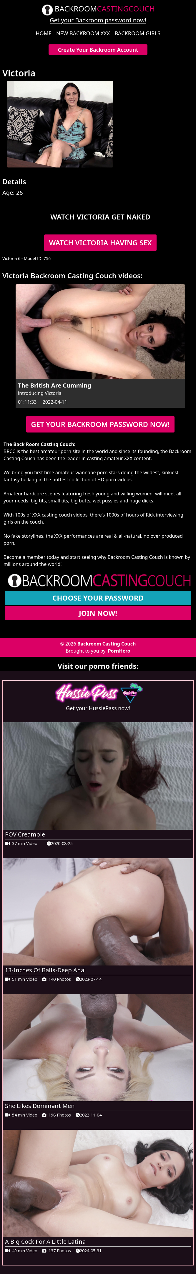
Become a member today (31, 557)
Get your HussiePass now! (98, 708)
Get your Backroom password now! (98, 20)
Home (44, 33)
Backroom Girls (137, 33)
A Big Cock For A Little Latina (45, 1241)
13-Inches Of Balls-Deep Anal (45, 970)
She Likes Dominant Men (40, 1106)
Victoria (53, 393)
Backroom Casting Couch (106, 644)
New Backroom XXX (83, 33)
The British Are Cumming (54, 385)
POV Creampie (25, 834)
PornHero (119, 651)
